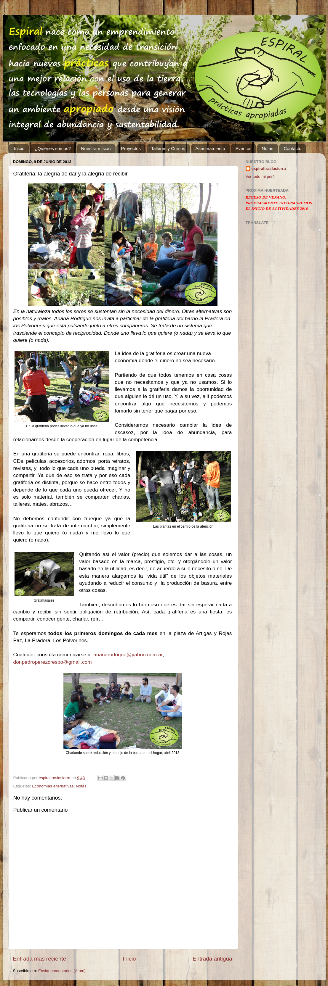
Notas (267, 148)
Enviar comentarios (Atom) (62, 971)
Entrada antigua (212, 959)
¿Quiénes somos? (53, 148)
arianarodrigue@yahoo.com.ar (127, 655)
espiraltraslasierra (269, 168)
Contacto (292, 148)
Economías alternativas (52, 786)
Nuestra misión (96, 148)
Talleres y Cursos (168, 148)
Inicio (19, 148)
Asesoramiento (210, 148)
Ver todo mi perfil (261, 176)
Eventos (243, 148)
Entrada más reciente (39, 959)
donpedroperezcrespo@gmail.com (52, 662)
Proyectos (131, 148)
